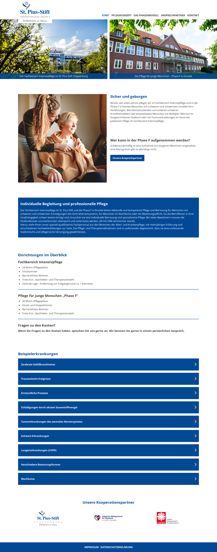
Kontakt (193, 15)
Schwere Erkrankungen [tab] (35, 436)
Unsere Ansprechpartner (127, 158)
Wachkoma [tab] (28, 479)
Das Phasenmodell (146, 15)
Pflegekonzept (121, 15)
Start (105, 15)
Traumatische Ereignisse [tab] (35, 378)
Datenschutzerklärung (117, 547)
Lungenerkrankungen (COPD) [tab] (38, 450)
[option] (48, 518)
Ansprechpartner (173, 15)
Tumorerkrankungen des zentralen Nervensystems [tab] (51, 421)
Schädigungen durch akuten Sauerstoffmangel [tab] (49, 407)
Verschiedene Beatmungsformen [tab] (40, 464)
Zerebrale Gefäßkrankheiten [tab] (38, 364)
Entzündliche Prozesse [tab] (34, 393)
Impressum (91, 547)
